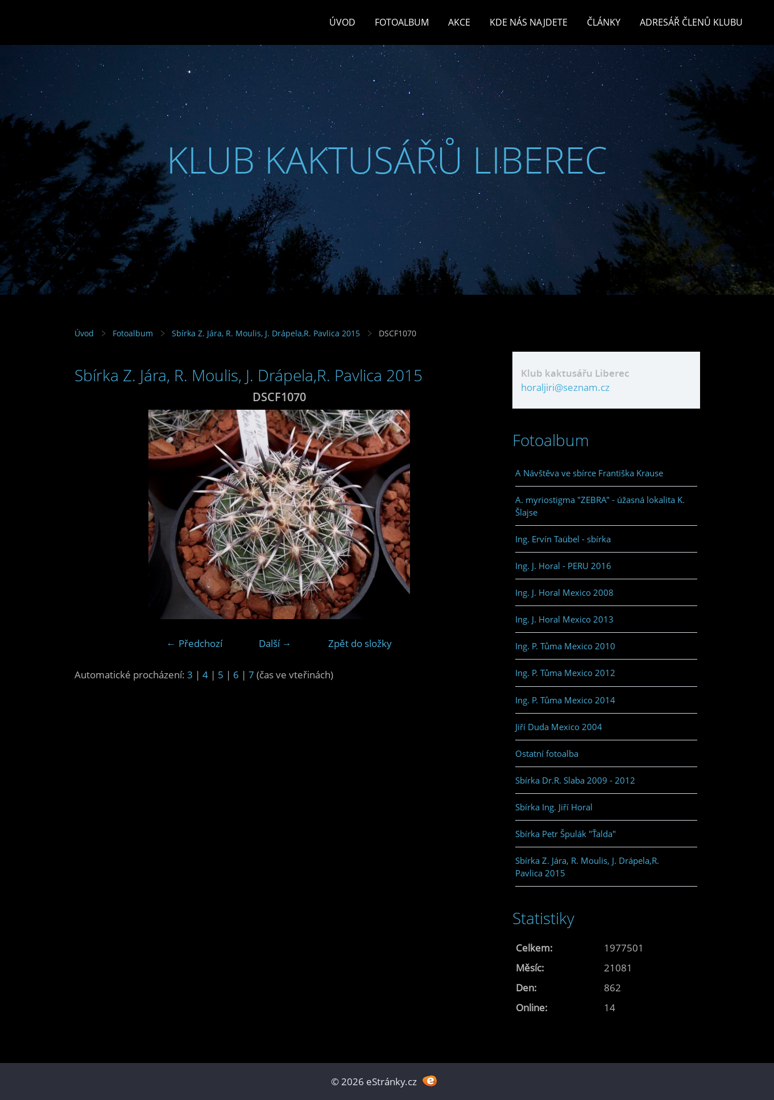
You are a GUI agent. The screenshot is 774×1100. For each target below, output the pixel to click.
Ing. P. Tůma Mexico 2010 (565, 646)
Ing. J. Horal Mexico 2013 (564, 619)
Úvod (342, 22)
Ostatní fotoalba (546, 753)
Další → (275, 643)
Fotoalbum (402, 22)
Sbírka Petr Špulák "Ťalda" (565, 833)
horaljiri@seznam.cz (565, 387)
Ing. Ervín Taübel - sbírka (563, 539)
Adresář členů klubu (691, 22)
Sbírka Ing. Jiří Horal (554, 807)
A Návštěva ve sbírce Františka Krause (589, 473)
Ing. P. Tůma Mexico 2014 (565, 700)
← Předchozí (194, 643)
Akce (459, 22)
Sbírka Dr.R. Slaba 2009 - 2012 (575, 780)
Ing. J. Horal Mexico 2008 (564, 592)
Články (603, 22)
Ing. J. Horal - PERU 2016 (563, 565)
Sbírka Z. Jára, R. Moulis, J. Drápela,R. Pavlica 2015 (266, 333)
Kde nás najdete (529, 22)
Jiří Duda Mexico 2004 (558, 726)
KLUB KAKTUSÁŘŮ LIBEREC (387, 159)
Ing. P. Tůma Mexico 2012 (565, 672)
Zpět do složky (360, 643)
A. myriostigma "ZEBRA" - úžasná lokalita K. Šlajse (600, 506)
